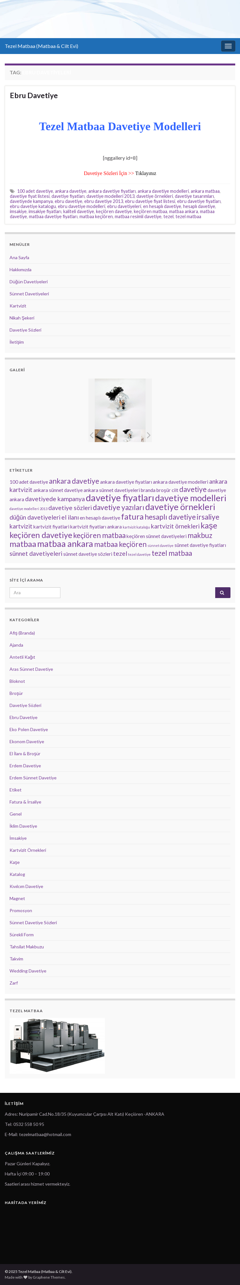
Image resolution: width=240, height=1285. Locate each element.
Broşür (16, 693)
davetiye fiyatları (68, 196)
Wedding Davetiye (28, 970)
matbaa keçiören (96, 216)
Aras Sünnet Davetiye (31, 669)
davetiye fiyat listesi (30, 196)
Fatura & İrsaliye (25, 801)
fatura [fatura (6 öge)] (132, 516)
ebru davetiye (68, 201)
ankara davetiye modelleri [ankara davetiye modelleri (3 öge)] (180, 482)
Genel (16, 814)
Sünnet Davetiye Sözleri (33, 922)
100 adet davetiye (35, 191)
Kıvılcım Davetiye (26, 886)
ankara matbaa (205, 191)
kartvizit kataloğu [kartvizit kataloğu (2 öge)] (136, 527)
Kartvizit (18, 305)
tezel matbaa (188, 216)
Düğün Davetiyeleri (29, 281)
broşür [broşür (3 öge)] (163, 490)
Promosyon (21, 910)
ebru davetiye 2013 (103, 201)
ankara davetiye (70, 191)
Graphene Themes (49, 1277)
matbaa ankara (183, 211)
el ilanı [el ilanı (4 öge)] (70, 517)
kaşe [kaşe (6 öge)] (209, 525)
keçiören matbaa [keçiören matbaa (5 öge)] (99, 535)
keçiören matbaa (150, 211)
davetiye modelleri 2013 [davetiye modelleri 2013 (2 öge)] (28, 509)
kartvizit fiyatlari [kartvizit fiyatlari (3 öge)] (51, 526)
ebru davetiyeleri (124, 206)
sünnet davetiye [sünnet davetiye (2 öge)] (160, 545)
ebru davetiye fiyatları (199, 201)
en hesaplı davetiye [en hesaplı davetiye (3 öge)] (100, 518)
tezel (168, 216)
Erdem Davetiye (25, 765)
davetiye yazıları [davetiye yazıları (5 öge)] (118, 507)
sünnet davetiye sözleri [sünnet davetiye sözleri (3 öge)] (87, 554)
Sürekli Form (22, 934)
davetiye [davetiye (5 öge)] (193, 489)
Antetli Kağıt (22, 657)
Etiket (16, 789)
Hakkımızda (20, 269)
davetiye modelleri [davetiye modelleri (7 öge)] (190, 498)
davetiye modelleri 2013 (110, 196)
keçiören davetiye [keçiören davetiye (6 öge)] (41, 535)
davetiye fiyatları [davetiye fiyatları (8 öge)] (120, 497)
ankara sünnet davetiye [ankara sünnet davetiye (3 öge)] (58, 490)
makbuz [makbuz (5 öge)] (200, 535)
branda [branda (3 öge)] (148, 490)
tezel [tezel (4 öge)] (120, 553)
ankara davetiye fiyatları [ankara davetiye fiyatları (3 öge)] (126, 482)
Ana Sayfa (19, 257)
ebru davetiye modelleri (81, 206)
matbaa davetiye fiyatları (53, 216)
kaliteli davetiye (78, 211)
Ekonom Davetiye (27, 741)
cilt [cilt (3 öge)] (175, 490)
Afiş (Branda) (22, 633)
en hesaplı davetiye (162, 206)
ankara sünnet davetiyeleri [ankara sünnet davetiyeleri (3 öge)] (112, 490)
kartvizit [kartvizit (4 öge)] (21, 526)
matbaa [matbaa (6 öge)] (23, 543)
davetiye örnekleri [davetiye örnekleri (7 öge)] (180, 506)
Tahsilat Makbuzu (27, 946)
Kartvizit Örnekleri (28, 850)
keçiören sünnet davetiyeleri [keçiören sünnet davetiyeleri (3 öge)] (157, 536)
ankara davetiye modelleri (163, 191)
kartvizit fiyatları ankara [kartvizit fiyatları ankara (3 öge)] (96, 526)
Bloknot (17, 681)
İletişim (17, 342)
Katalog (17, 874)
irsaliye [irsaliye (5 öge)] (208, 517)
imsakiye (18, 211)
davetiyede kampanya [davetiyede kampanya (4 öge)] (55, 498)
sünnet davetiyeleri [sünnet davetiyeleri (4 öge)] (36, 553)
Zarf (14, 983)
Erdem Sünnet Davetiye (33, 777)
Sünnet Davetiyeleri (29, 293)
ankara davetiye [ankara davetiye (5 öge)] (74, 481)
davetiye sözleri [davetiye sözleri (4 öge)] (70, 507)
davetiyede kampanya (31, 201)
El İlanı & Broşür (25, 753)
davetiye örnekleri (154, 196)
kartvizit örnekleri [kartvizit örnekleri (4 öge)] (175, 526)
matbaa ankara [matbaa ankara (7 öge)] (65, 543)
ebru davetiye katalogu (33, 206)
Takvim (16, 958)
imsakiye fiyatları (45, 211)
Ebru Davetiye (34, 95)
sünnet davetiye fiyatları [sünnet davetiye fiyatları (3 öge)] (200, 545)
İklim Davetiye (23, 826)
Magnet (17, 898)
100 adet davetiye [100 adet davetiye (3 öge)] (29, 482)
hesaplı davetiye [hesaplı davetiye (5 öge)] (170, 517)
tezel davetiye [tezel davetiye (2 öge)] (139, 554)
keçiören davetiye (114, 211)
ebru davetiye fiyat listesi (150, 201)
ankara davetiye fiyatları (112, 191)
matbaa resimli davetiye (138, 216)
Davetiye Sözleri (25, 330)
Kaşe (15, 862)
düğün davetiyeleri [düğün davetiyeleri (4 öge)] (35, 517)
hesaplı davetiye (199, 206)
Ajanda (16, 645)
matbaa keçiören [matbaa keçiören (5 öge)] (120, 544)
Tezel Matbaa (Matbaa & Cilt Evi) (41, 46)
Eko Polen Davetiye (29, 729)
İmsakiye (18, 838)
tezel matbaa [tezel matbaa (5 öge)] (172, 553)
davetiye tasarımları (194, 196)
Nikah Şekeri (22, 317)
